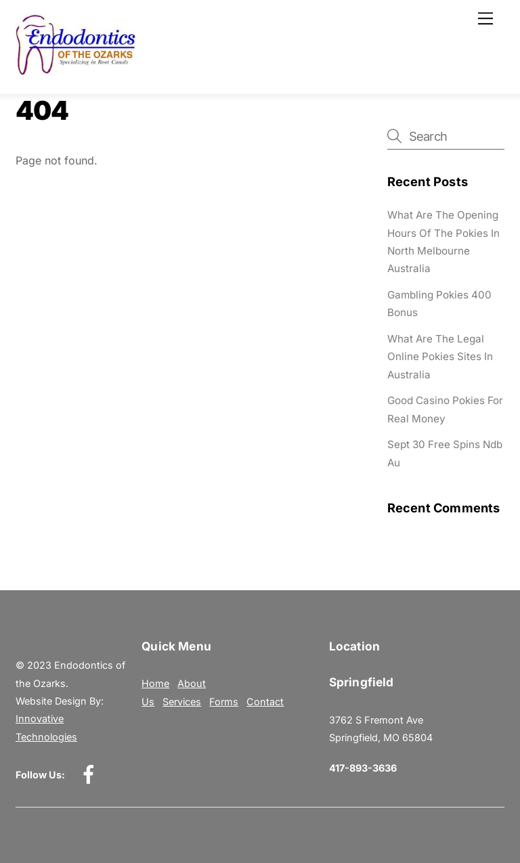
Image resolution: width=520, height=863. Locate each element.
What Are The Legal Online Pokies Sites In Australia (440, 356)
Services (181, 701)
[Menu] (485, 18)
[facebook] (91, 774)
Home (155, 683)
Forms (223, 701)
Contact (265, 701)
